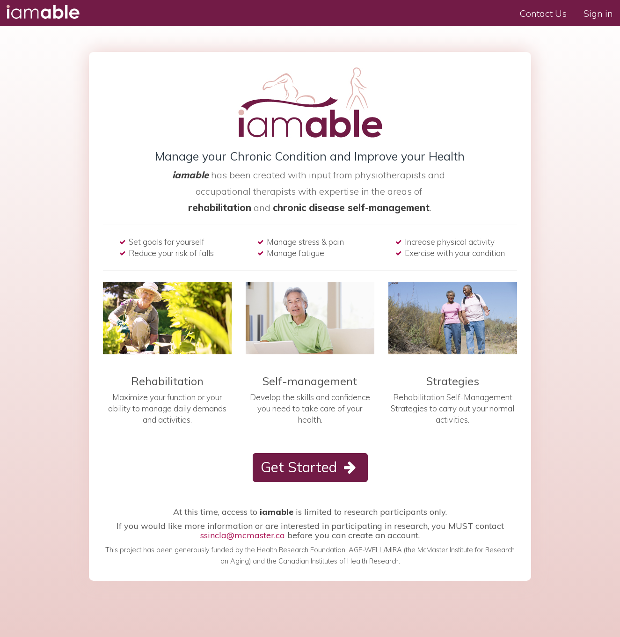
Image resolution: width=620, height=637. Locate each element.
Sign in (598, 13)
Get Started (310, 467)
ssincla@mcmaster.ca (242, 535)
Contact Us (543, 13)
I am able (42, 12)
